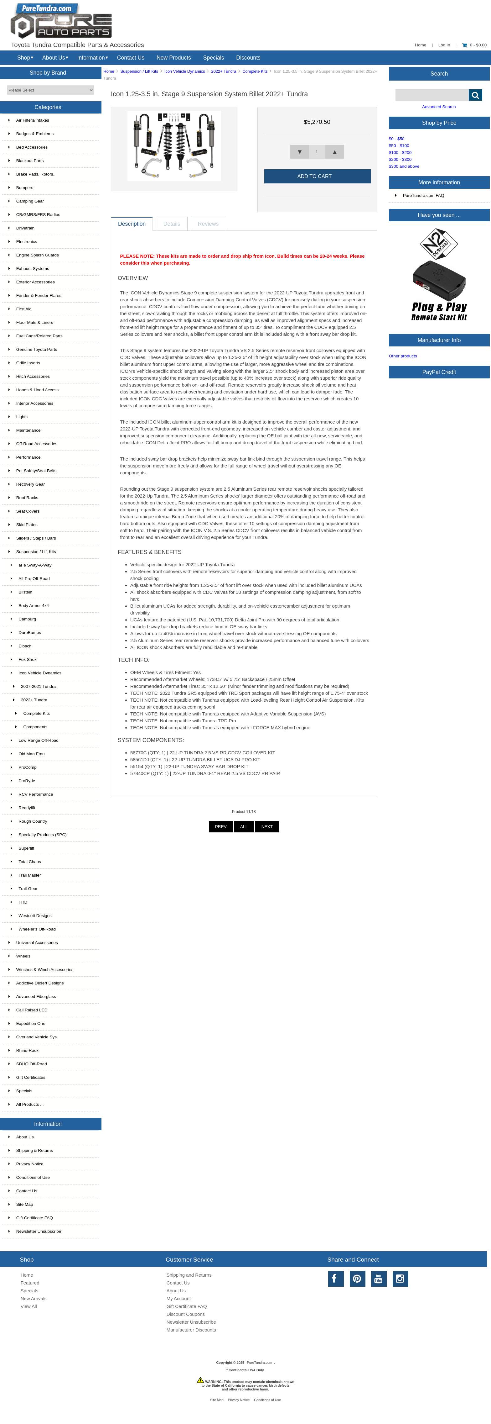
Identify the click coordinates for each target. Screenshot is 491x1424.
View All (29, 1306)
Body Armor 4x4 (28, 605)
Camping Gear (26, 201)
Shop (23, 58)
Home (420, 45)
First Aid (20, 309)
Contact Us (130, 58)
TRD (18, 902)
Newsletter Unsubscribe (34, 1231)
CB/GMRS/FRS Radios (34, 214)
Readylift (21, 807)
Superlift (21, 848)
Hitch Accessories (29, 376)
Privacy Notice (26, 1164)
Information (91, 58)
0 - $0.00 (474, 45)
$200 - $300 (400, 159)
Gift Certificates (26, 1077)
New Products (174, 58)
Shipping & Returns (30, 1150)
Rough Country (27, 821)
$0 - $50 (397, 138)
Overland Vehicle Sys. (33, 1037)
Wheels (19, 956)
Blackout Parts (26, 160)
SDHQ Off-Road (27, 1064)
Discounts (248, 58)
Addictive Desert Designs (36, 983)
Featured (30, 1282)
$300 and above (404, 166)
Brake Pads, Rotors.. (31, 174)
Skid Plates (23, 524)
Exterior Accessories (31, 282)
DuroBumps (24, 632)
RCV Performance (30, 794)
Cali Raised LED (28, 1010)
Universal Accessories (33, 942)
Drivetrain (21, 228)
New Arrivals (34, 1298)
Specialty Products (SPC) (37, 834)
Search (439, 73)
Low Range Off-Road (33, 740)
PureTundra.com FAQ (419, 195)
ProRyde (21, 780)
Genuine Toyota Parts (32, 349)
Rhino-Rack (23, 1050)
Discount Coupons (186, 1314)
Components (28, 727)
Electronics (22, 241)
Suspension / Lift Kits (139, 71)
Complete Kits (254, 71)
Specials (213, 58)
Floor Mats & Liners (30, 322)
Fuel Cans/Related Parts (35, 336)
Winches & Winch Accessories (41, 969)
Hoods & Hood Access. (34, 390)
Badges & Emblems (31, 133)
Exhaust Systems (28, 268)
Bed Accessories (28, 147)
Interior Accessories (31, 403)
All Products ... (26, 1104)
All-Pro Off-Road (29, 578)
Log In (444, 45)
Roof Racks (23, 497)
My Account (179, 1298)
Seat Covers (24, 511)
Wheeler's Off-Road (32, 929)
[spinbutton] (317, 152)
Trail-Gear (23, 888)
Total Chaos (24, 861)
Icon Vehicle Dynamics (184, 71)
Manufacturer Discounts (191, 1329)
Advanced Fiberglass (32, 996)
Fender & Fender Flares (34, 295)
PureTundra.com (259, 1362)
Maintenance (24, 430)
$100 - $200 (400, 152)
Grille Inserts (24, 363)
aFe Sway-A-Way (30, 565)
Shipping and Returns (189, 1275)
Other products (403, 356)
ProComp (22, 767)
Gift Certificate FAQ (30, 1218)
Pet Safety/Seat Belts (32, 470)
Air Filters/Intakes (28, 120)
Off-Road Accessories (32, 443)
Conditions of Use (29, 1177)
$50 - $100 (399, 145)
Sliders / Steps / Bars (32, 538)
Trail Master (24, 875)
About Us (53, 58)
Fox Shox (22, 659)
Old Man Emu (26, 754)
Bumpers (20, 187)
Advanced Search (439, 106)
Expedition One (26, 1023)
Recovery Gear (26, 484)
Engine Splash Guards (33, 255)
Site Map (20, 1204)
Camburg (22, 619)
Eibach (20, 646)
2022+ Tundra (223, 71)
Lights (18, 416)
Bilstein (20, 592)
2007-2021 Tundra (32, 686)
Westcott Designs (30, 915)
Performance (24, 457)
